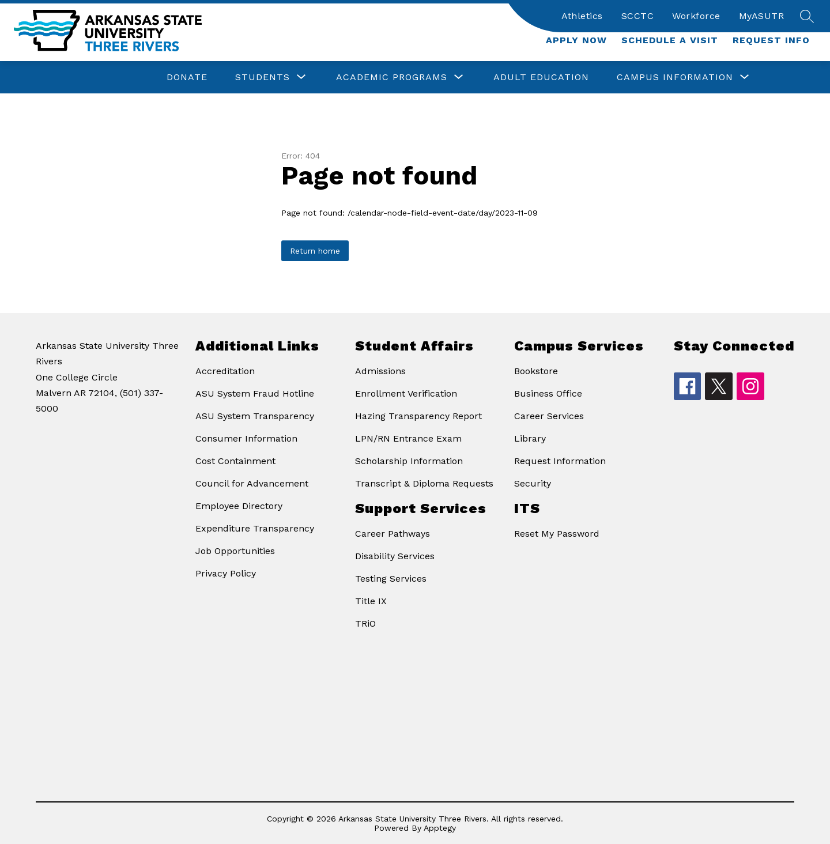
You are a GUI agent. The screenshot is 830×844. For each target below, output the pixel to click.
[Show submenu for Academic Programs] (391, 77)
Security (532, 483)
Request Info (771, 40)
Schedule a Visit (669, 40)
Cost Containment (235, 460)
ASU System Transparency (254, 415)
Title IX (371, 601)
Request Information (560, 460)
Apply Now (576, 40)
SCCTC (637, 15)
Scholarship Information (409, 460)
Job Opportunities (235, 550)
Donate (187, 76)
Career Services (549, 415)
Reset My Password (556, 533)
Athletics (582, 15)
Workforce (696, 15)
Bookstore (536, 371)
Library (530, 438)
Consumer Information (246, 438)
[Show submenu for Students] (262, 77)
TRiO (365, 623)
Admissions (380, 371)
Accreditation (225, 371)
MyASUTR (761, 15)
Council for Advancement (251, 483)
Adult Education (541, 76)
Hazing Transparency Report (418, 415)
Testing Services (391, 578)
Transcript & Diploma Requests (424, 483)
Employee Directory (238, 505)
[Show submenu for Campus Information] (675, 77)
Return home (315, 250)
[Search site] (807, 16)
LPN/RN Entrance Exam (408, 438)
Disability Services (395, 556)
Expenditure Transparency (254, 528)
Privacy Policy (225, 573)
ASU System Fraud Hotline (254, 393)
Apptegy (440, 827)
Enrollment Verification (406, 393)
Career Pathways (392, 533)
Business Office (548, 393)
